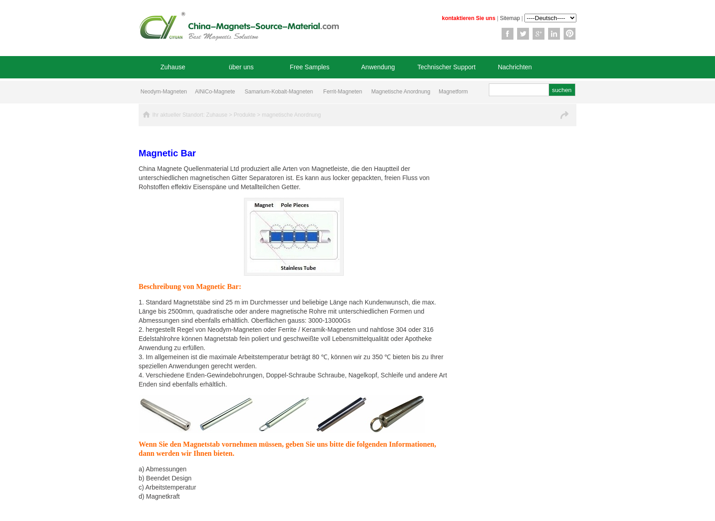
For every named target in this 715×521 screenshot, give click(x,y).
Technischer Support (446, 67)
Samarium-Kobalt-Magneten (278, 91)
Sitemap (510, 18)
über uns (241, 67)
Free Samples (309, 67)
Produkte (244, 115)
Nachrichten (515, 67)
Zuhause (173, 67)
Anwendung (378, 67)
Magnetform (453, 91)
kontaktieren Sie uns (468, 18)
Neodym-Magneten (163, 91)
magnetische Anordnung (291, 115)
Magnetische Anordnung (400, 91)
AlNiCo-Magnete (215, 91)
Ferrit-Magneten (342, 91)
